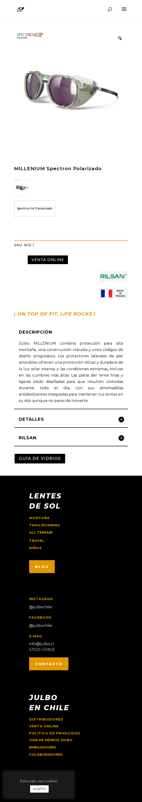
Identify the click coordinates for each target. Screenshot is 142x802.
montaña (39, 518)
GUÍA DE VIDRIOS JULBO (50, 740)
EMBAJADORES (42, 747)
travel (36, 541)
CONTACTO (49, 664)
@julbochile (40, 607)
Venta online (44, 726)
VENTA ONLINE (48, 260)
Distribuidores (46, 719)
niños (35, 548)
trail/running (44, 525)
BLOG (42, 566)
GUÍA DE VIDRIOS (40, 458)
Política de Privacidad (54, 733)
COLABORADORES (46, 754)
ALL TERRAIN (40, 532)
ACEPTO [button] (39, 789)
